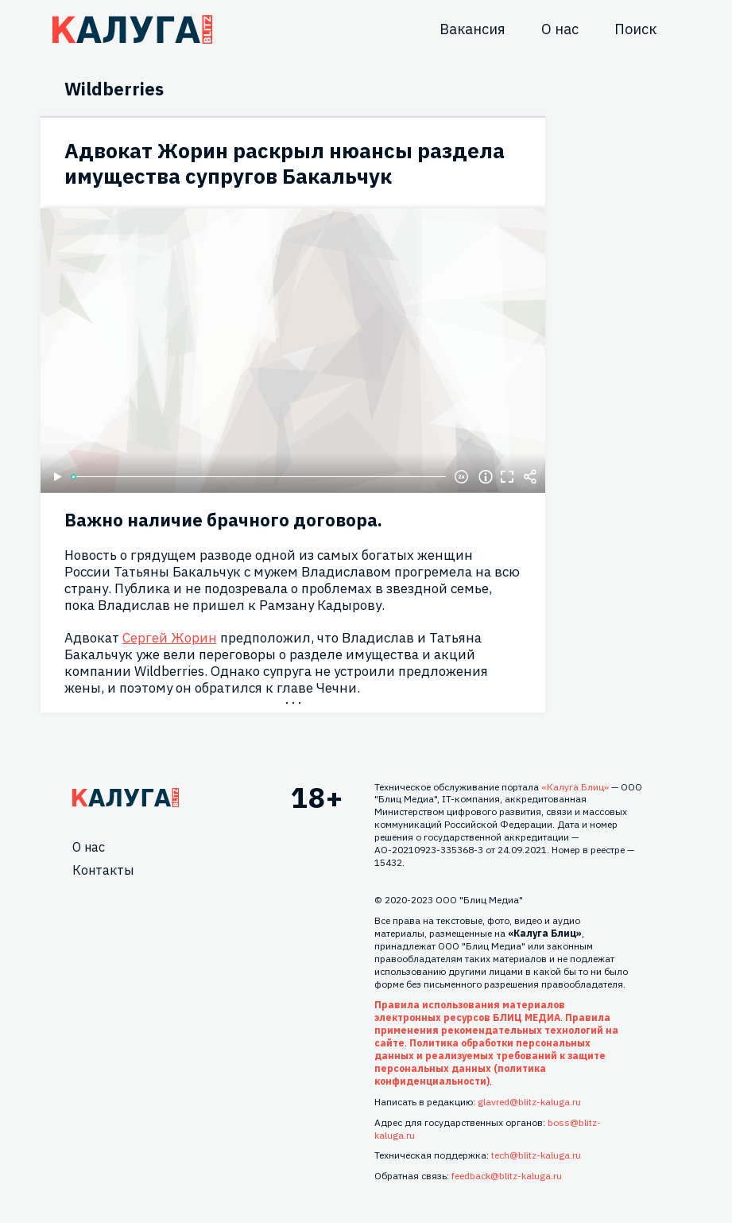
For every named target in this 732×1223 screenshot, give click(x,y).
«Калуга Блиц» (575, 787)
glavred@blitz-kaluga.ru (529, 1102)
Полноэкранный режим (508, 477)
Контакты (103, 870)
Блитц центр (132, 29)
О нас (560, 29)
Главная (125, 797)
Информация (485, 477)
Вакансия (472, 29)
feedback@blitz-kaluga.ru (506, 1176)
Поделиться (530, 477)
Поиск (635, 29)
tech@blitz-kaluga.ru (536, 1155)
